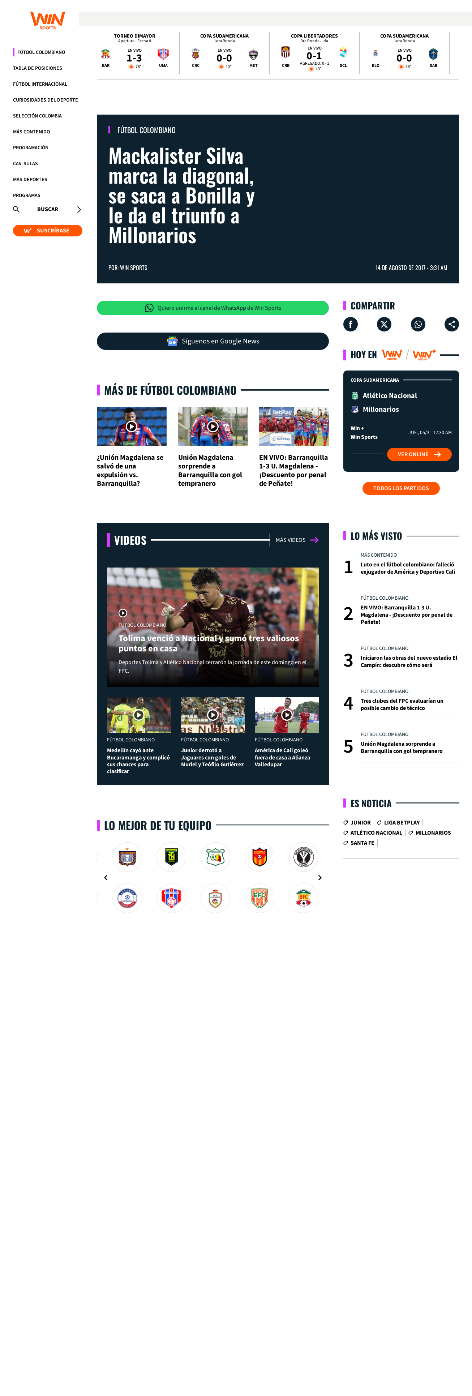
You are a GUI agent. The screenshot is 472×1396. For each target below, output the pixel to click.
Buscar (47, 209)
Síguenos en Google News (213, 341)
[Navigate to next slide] (319, 1024)
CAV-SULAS (25, 163)
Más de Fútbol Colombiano (170, 422)
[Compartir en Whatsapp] (418, 324)
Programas (26, 195)
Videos (130, 605)
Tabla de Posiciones (37, 68)
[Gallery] (213, 1024)
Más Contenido (31, 132)
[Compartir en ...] (452, 324)
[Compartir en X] (384, 324)
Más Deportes (30, 179)
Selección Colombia (37, 116)
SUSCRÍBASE (46, 231)
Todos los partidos (401, 488)
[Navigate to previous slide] (105, 1024)
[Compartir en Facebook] (350, 324)
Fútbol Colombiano (41, 52)
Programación (30, 147)
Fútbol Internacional (40, 84)
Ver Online (419, 454)
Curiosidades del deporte (45, 100)
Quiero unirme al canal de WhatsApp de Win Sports (213, 308)
